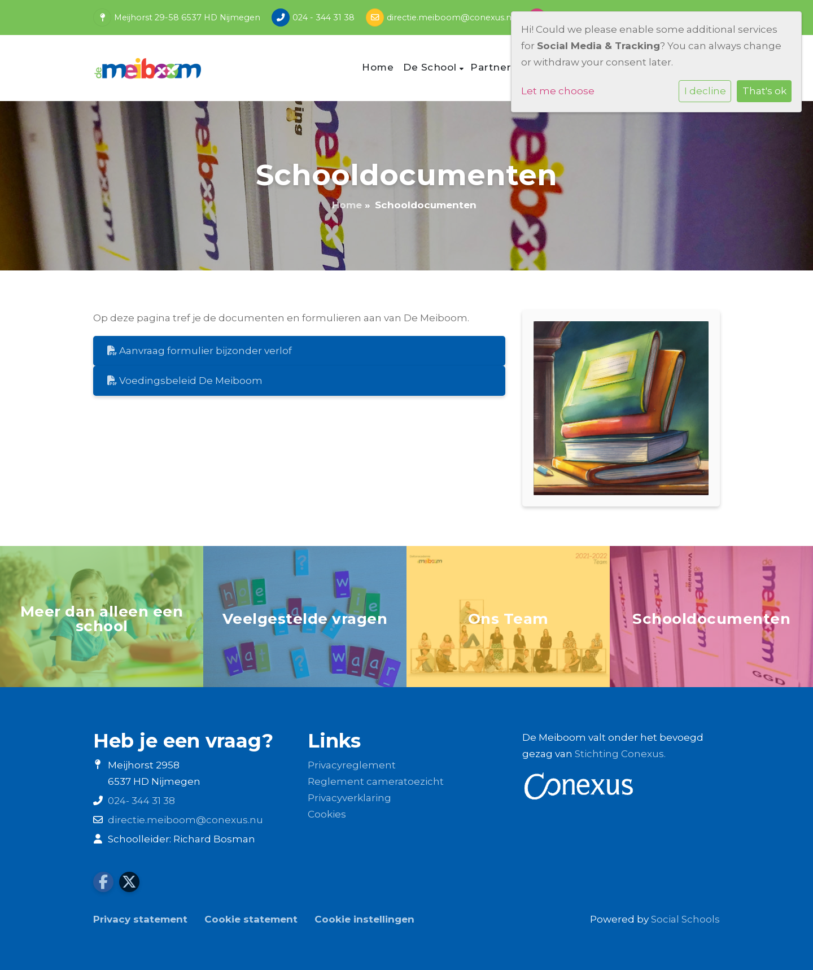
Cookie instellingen (364, 919)
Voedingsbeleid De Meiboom (185, 380)
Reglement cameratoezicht (376, 781)
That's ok (764, 91)
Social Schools (685, 919)
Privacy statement (140, 919)
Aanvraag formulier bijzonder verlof (199, 350)
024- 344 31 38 (141, 800)
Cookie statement (251, 919)
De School (431, 67)
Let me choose (558, 91)
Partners (495, 67)
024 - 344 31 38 (323, 17)
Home (378, 67)
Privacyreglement (352, 765)
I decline (705, 91)
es (340, 814)
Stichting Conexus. (620, 753)
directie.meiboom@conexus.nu (452, 17)
